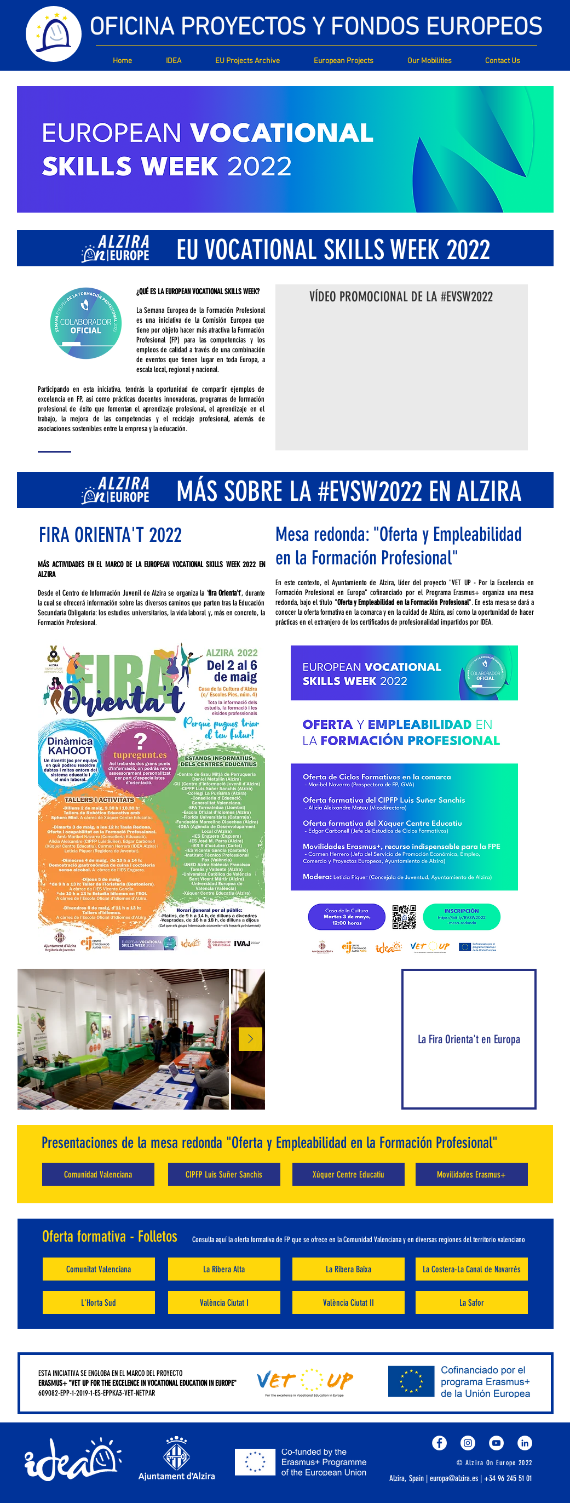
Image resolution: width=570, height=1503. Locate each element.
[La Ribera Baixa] (348, 1269)
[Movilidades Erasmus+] (472, 1174)
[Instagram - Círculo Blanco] (467, 1443)
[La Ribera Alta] (224, 1269)
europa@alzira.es (454, 1478)
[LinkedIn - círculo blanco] (524, 1443)
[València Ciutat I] (224, 1302)
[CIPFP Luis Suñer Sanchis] (224, 1174)
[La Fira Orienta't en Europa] (469, 1039)
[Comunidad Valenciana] (98, 1174)
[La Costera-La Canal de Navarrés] (472, 1269)
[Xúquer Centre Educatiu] (348, 1174)
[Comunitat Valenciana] (99, 1269)
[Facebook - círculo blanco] (439, 1443)
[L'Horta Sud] (99, 1302)
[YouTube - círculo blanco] (496, 1443)
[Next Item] (250, 1039)
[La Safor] (472, 1302)
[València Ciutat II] (348, 1302)
